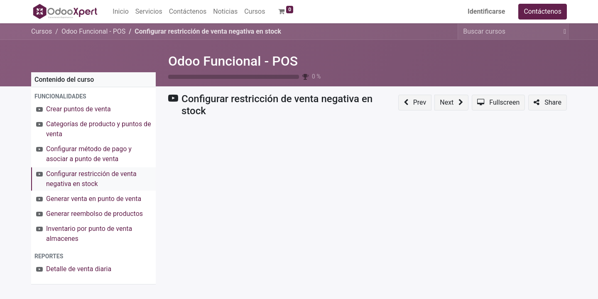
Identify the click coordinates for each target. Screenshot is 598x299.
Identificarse (486, 11)
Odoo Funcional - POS (233, 61)
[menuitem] (120, 11)
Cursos (41, 31)
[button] (93, 97)
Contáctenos (542, 11)
